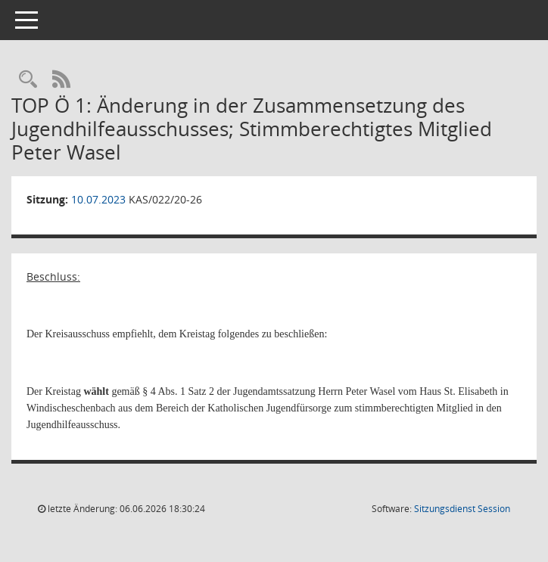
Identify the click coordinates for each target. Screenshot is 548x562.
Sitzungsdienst (462, 508)
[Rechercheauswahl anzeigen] (28, 79)
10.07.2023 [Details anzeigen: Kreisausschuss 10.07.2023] (98, 199)
